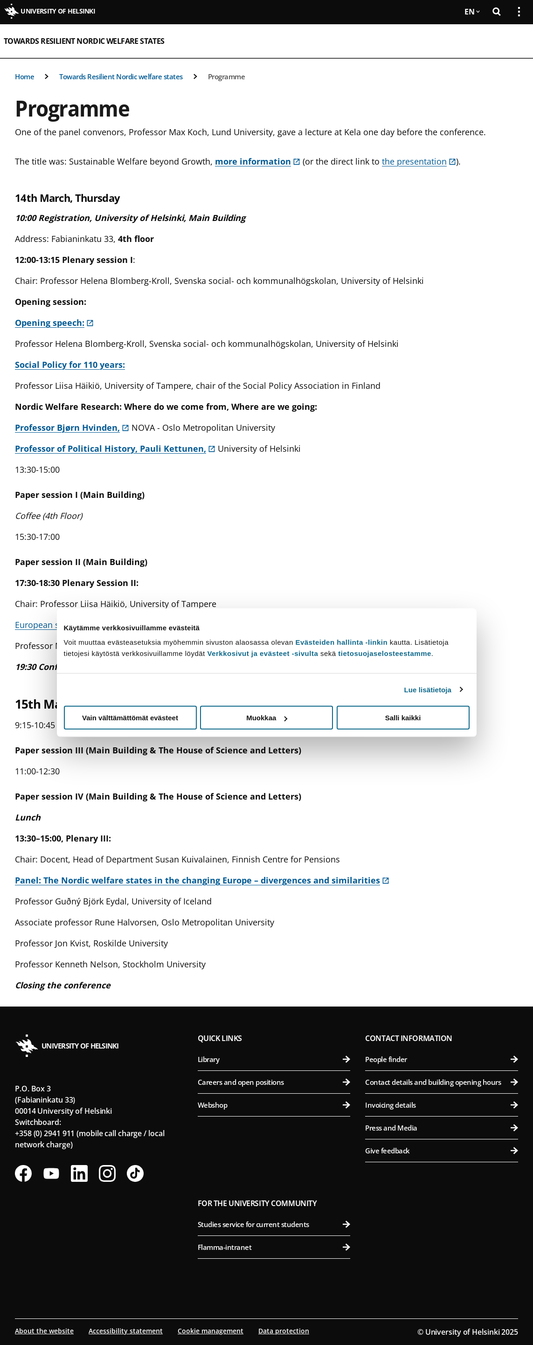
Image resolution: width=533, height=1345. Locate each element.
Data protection (283, 1330)
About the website (44, 1330)
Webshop (274, 1105)
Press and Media (441, 1127)
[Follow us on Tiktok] (135, 1173)
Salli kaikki (403, 718)
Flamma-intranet (274, 1247)
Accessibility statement (126, 1330)
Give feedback (441, 1150)
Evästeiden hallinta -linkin (341, 642)
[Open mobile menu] (515, 41)
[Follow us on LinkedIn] (79, 1173)
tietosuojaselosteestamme (384, 653)
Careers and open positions (274, 1082)
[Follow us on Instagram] (107, 1173)
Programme (226, 76)
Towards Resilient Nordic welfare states (84, 41)
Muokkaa (266, 718)
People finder (441, 1059)
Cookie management (210, 1330)
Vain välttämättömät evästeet (130, 718)
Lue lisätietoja (428, 689)
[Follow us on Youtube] (51, 1173)
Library (274, 1059)
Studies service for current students (274, 1224)
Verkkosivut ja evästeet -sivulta (262, 653)
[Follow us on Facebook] (23, 1173)
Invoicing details (441, 1105)
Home (24, 76)
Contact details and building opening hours (441, 1082)
